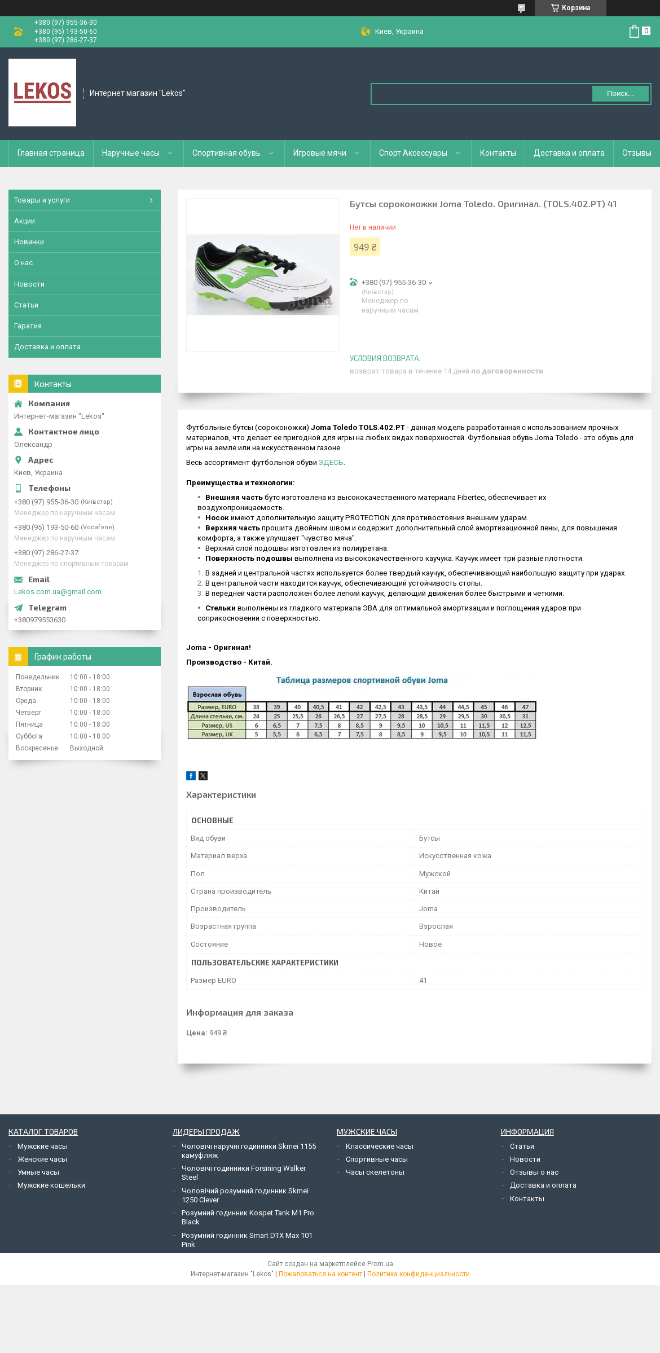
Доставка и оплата (569, 152)
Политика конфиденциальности (418, 1274)
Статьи (26, 305)
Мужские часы (42, 1146)
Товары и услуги (42, 200)
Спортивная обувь (226, 152)
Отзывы (637, 152)
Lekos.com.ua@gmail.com (58, 591)
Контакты (498, 152)
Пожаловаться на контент (320, 1274)
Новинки (29, 242)
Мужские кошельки (51, 1185)
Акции (24, 221)
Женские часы (42, 1159)
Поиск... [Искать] (620, 93)
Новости (29, 284)
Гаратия (28, 326)
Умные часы (38, 1172)
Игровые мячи (319, 152)
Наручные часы (131, 152)
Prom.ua (380, 1264)
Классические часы (379, 1146)
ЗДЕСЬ (331, 462)
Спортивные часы (377, 1159)
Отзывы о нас (534, 1172)
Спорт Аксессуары (413, 152)
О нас (23, 262)
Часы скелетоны (375, 1172)
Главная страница (51, 152)
